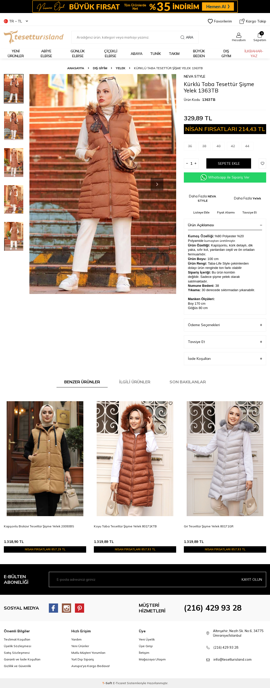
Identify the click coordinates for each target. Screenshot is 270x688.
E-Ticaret (119, 683)
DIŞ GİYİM (226, 53)
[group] (102, 184)
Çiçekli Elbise (110, 53)
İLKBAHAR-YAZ (253, 53)
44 (249, 147)
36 (192, 147)
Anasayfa (75, 68)
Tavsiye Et (249, 212)
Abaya (136, 53)
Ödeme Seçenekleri (225, 325)
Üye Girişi (146, 646)
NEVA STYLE (194, 76)
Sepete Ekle (229, 163)
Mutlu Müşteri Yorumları (88, 653)
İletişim (144, 653)
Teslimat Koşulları (17, 639)
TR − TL (16, 21)
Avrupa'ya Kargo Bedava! (90, 666)
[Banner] (135, 6)
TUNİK (155, 53)
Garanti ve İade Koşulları (22, 659)
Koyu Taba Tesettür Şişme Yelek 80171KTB (125, 526)
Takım (174, 53)
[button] (157, 184)
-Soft (107, 683)
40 (221, 147)
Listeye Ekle (201, 212)
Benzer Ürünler (82, 381)
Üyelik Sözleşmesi (17, 646)
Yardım (76, 639)
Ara (187, 37)
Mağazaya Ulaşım (152, 659)
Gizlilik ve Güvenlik (17, 666)
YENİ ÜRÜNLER (16, 53)
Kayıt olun (252, 579)
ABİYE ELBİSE (46, 53)
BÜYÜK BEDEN (199, 53)
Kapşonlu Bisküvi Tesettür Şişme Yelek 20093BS (39, 526)
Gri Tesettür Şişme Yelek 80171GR (208, 526)
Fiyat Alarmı (226, 212)
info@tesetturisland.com (232, 659)
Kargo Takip (253, 21)
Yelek (120, 68)
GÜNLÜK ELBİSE (78, 53)
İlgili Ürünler (134, 381)
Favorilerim (220, 21)
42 (235, 147)
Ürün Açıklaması (225, 225)
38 (206, 147)
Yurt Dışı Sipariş (82, 659)
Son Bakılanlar (188, 381)
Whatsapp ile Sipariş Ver (225, 177)
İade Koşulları (225, 358)
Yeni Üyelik (147, 639)
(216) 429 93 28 (213, 608)
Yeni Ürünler (80, 646)
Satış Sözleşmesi (17, 653)
